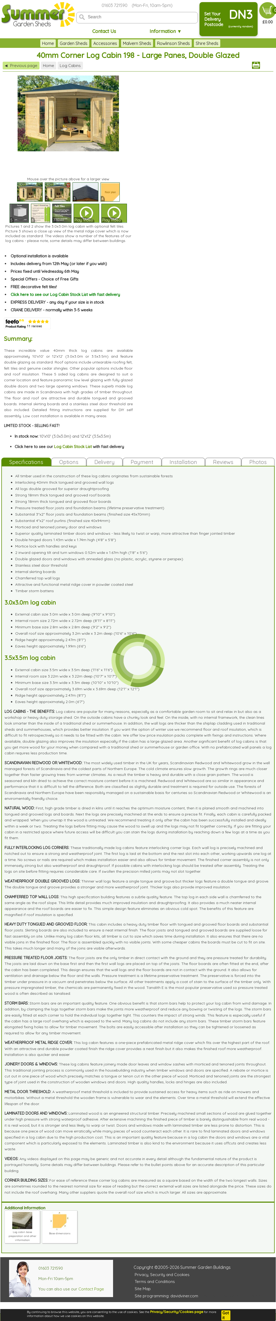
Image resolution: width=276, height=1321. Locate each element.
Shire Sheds (207, 43)
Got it (225, 1315)
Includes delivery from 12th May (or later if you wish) (59, 263)
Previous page (21, 65)
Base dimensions (59, 1231)
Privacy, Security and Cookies (162, 1274)
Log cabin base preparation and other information (22, 1234)
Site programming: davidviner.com (166, 1295)
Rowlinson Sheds (173, 43)
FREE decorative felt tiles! (34, 286)
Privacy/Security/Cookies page (176, 1312)
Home (48, 43)
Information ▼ (166, 31)
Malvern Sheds (137, 43)
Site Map (143, 1288)
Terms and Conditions (155, 1281)
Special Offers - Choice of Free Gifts (44, 279)
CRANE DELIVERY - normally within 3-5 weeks (52, 309)
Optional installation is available (39, 255)
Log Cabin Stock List (73, 446)
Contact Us (104, 31)
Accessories (105, 43)
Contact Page (91, 1288)
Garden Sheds (73, 43)
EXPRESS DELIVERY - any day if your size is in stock (57, 302)
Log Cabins (70, 65)
